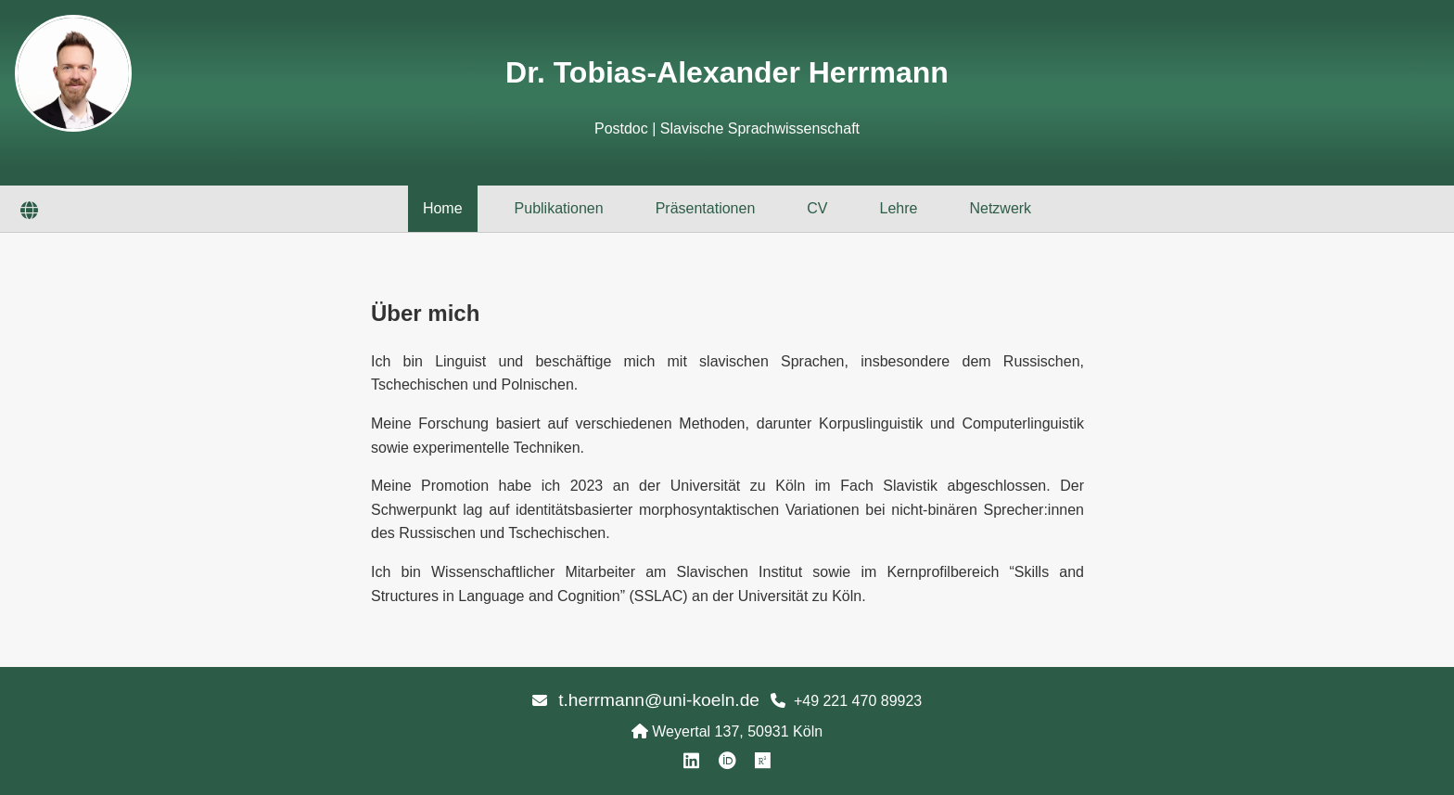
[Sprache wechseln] (29, 211)
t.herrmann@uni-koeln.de (658, 700)
